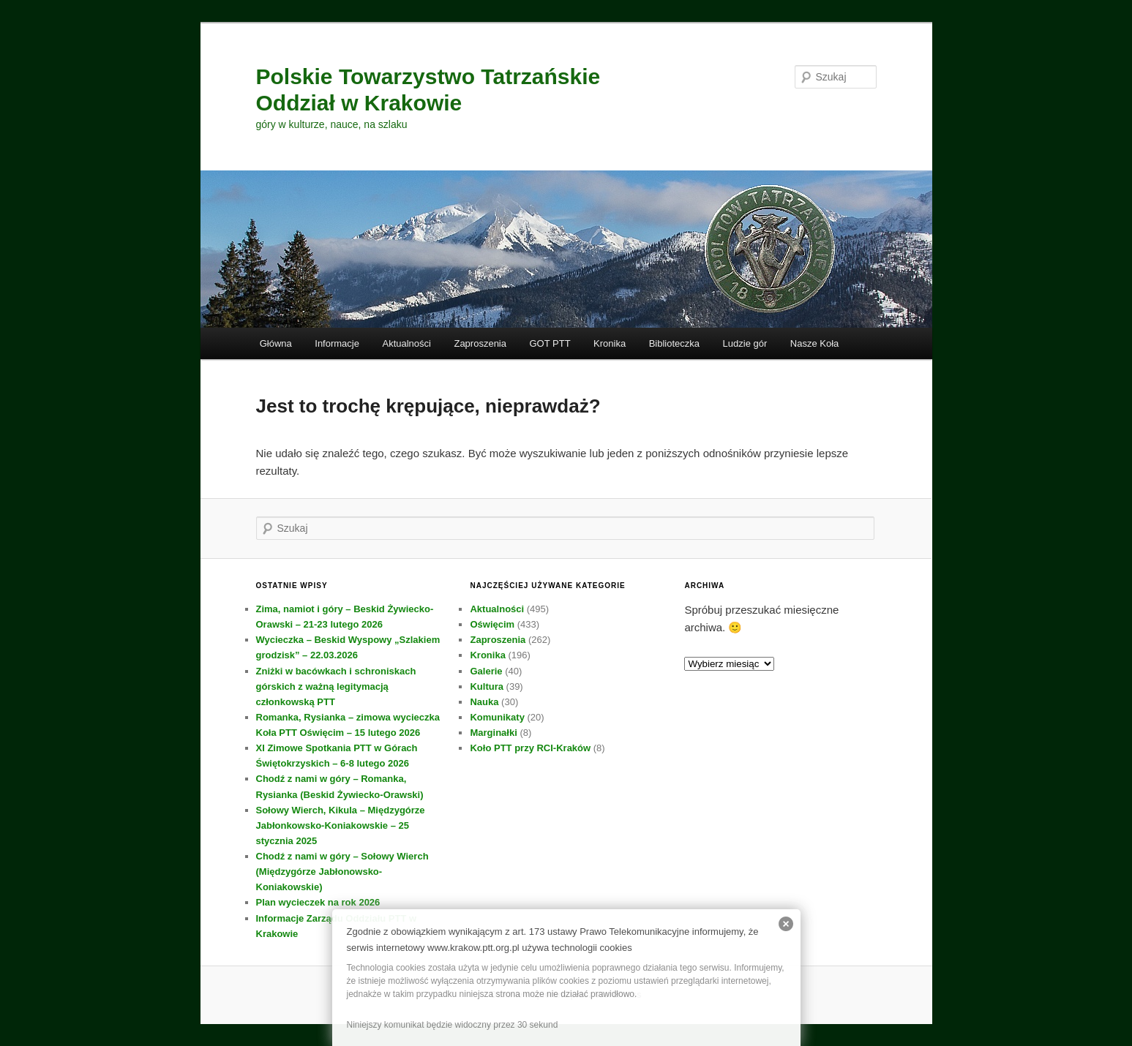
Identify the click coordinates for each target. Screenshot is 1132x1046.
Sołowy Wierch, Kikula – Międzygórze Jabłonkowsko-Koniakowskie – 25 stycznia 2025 (340, 825)
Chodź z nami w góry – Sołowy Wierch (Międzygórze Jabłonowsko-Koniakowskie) (342, 871)
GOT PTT (550, 343)
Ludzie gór (745, 343)
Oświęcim (492, 624)
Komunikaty (497, 717)
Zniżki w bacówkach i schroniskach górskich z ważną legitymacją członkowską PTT (336, 686)
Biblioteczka (674, 343)
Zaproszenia (480, 343)
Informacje (337, 343)
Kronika (609, 343)
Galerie (486, 671)
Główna (276, 343)
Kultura (486, 686)
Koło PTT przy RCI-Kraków (530, 747)
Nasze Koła (814, 343)
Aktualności (406, 343)
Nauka (484, 701)
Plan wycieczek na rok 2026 (318, 902)
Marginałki (493, 732)
